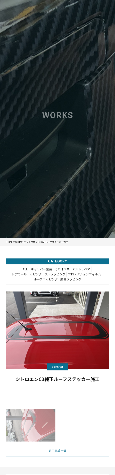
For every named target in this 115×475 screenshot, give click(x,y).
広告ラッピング (70, 279)
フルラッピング (54, 274)
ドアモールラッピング (27, 274)
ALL (25, 269)
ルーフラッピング (46, 279)
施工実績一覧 (57, 451)
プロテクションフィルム (84, 274)
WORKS (19, 242)
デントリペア (81, 269)
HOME (9, 242)
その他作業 (62, 269)
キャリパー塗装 (41, 269)
